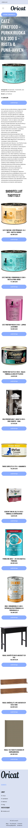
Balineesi (4, 801)
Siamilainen (5, 798)
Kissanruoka (11, 89)
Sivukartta (19, 825)
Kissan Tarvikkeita (9, 14)
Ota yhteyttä (13, 823)
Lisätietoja (14, 102)
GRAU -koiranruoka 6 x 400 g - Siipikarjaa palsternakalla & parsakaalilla (14, 608)
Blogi (3, 804)
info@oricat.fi (4, 2)
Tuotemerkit (18, 89)
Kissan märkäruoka (11, 91)
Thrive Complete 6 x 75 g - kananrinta (14, 466)
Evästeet (19, 823)
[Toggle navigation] (3, 8)
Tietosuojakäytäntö (11, 825)
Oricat (4, 795)
